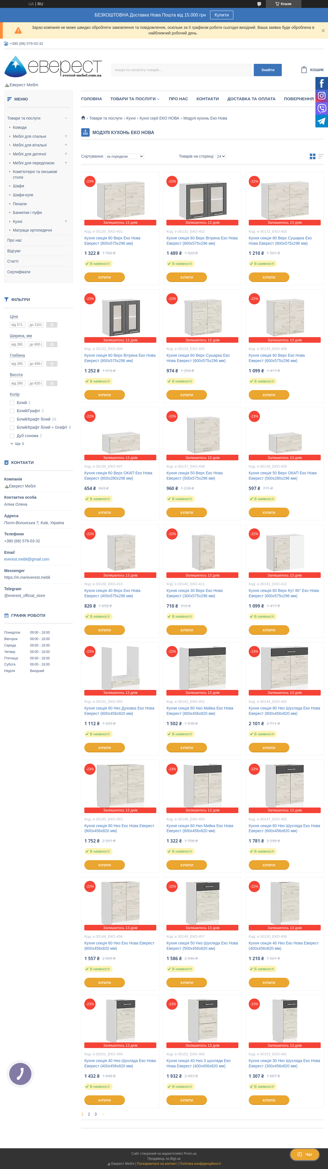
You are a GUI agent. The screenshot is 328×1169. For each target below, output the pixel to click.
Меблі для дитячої (29, 154)
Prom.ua (190, 1154)
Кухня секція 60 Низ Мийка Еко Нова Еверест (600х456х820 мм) (199, 828)
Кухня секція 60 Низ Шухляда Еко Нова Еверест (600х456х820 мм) (284, 828)
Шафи (18, 186)
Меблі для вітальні (30, 145)
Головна (91, 99)
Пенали (20, 204)
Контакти (207, 99)
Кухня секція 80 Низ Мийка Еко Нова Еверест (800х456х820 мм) (199, 711)
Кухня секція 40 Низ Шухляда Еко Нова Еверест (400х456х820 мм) (120, 1063)
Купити (222, 15)
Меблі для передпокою (34, 163)
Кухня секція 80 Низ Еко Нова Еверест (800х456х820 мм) (119, 828)
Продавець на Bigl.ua (163, 1159)
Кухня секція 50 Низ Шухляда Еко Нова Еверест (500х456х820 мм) (202, 946)
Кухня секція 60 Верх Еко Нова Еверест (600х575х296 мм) (277, 358)
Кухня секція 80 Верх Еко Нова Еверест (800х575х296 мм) (112, 241)
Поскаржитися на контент (157, 1164)
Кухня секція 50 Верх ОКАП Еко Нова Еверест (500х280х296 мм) (283, 475)
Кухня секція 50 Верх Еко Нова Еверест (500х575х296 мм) (194, 475)
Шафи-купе (23, 195)
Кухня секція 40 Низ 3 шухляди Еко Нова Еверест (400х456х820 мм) (198, 1063)
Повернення (299, 99)
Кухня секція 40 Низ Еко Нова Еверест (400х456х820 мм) (284, 946)
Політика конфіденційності (200, 1164)
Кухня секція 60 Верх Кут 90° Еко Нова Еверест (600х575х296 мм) (284, 593)
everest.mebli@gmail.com (26, 559)
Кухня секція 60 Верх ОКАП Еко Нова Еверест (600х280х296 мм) (118, 475)
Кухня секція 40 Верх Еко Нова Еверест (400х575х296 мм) (112, 593)
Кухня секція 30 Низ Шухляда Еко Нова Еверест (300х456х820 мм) (284, 1063)
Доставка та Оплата (251, 99)
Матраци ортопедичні (32, 230)
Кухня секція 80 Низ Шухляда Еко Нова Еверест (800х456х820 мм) (284, 711)
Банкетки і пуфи (27, 212)
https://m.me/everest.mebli (27, 577)
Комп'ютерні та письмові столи (35, 174)
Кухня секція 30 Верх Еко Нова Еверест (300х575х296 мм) (194, 593)
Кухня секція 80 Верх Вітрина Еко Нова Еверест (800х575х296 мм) (202, 241)
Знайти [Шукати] (268, 70)
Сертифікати (18, 272)
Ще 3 (19, 444)
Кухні (17, 221)
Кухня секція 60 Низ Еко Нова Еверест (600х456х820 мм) (119, 946)
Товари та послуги (23, 118)
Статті (12, 261)
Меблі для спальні (29, 136)
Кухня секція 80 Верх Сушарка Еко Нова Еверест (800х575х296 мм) (280, 241)
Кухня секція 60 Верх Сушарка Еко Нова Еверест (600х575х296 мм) (197, 358)
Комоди (20, 127)
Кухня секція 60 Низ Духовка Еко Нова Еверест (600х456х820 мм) (119, 711)
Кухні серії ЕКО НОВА (160, 118)
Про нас (14, 240)
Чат (304, 1154)
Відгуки (13, 251)
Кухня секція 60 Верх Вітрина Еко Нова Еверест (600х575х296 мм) (119, 358)
